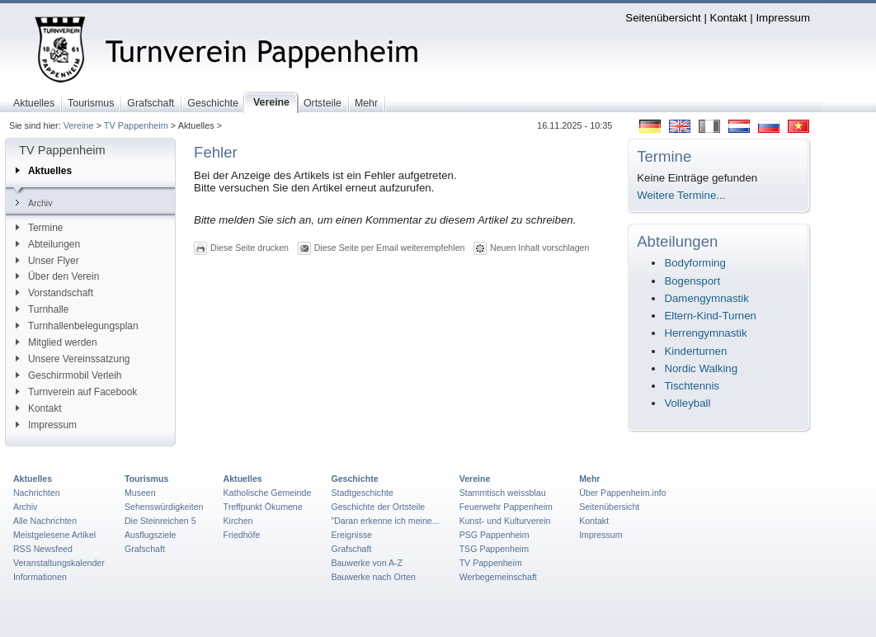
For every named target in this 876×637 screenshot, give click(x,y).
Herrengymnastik (705, 333)
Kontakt (728, 18)
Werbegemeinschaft (498, 577)
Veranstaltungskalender (59, 563)
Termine (39, 228)
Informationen (40, 577)
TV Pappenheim (136, 125)
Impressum (783, 18)
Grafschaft (145, 549)
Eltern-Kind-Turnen (710, 315)
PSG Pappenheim (494, 535)
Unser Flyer (47, 261)
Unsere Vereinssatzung (73, 359)
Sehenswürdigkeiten (164, 507)
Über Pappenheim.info (622, 493)
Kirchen (238, 521)
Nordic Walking (700, 368)
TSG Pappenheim (494, 549)
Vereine (79, 125)
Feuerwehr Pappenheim (506, 507)
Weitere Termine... (681, 195)
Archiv (34, 203)
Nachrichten (36, 493)
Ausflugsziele (151, 535)
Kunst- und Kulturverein (505, 521)
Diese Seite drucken (249, 247)
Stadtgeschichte (362, 493)
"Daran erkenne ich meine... (385, 521)
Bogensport (692, 281)
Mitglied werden (56, 342)
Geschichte (354, 479)
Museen (140, 493)
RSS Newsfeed (43, 549)
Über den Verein (57, 276)
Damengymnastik (706, 298)
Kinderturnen (695, 351)
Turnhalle (42, 309)
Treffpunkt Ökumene (263, 507)
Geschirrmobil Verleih (68, 375)
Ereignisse (351, 535)
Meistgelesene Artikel (54, 535)
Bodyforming (694, 263)
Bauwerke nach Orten (373, 577)
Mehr (589, 479)
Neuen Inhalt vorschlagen (539, 247)
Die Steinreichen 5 (160, 521)
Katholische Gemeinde (268, 493)
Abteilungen (48, 244)
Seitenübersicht (662, 18)
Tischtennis (691, 386)
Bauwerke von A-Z (367, 563)
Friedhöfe (242, 535)
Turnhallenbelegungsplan (77, 326)
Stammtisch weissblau (502, 493)
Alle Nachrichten (45, 521)
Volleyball (687, 403)
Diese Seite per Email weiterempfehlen (389, 247)
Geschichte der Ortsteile (378, 507)
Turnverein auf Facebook (76, 392)
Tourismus (146, 479)
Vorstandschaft (54, 293)
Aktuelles (44, 171)
